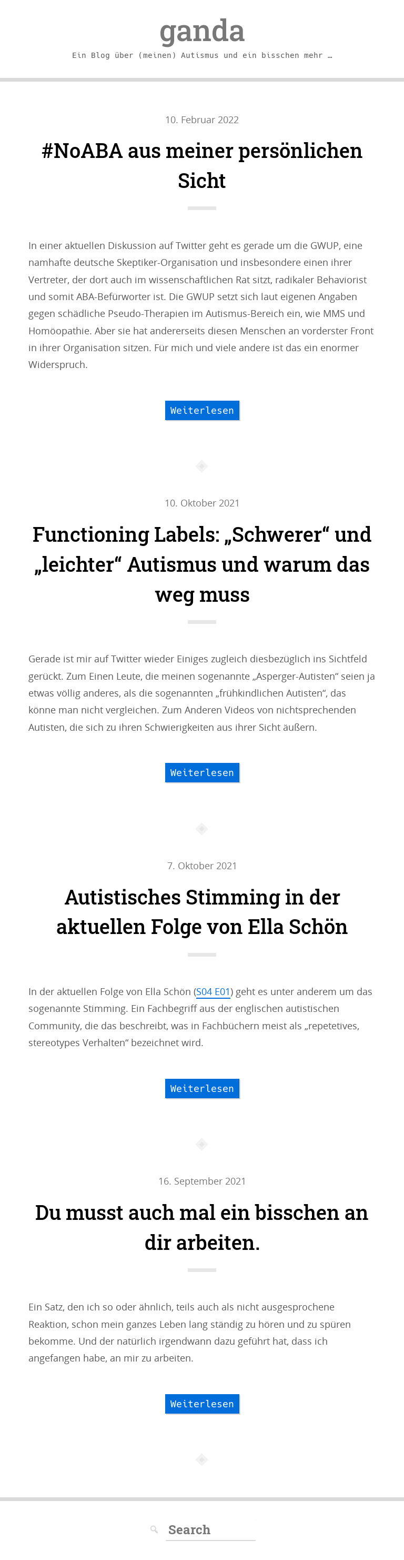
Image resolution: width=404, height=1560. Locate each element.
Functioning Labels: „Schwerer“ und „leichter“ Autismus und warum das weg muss (202, 564)
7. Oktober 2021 (202, 865)
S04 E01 (213, 991)
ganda (202, 31)
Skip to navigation (0, 111)
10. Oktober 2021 (202, 502)
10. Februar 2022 (202, 119)
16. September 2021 (202, 1181)
